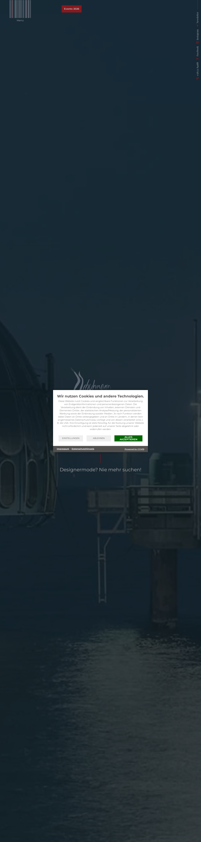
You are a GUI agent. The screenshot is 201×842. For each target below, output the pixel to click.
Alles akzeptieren (128, 438)
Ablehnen (99, 438)
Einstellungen (70, 438)
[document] (100, 414)
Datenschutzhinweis (83, 449)
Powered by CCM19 (134, 449)
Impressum (63, 449)
